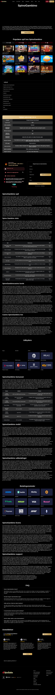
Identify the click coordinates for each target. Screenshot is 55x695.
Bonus (32, 1)
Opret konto (52, 1)
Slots (36, 1)
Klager (47, 678)
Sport (23, 1)
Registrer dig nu (27, 32)
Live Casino (18, 1)
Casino (13, 1)
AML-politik (35, 686)
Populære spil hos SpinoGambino (10, 85)
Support (34, 684)
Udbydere (5, 94)
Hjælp (34, 681)
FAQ (5, 110)
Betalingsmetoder (7, 103)
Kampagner (27, 1)
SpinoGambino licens (8, 105)
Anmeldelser (6, 112)
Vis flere (27, 657)
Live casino (21, 42)
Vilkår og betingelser (36, 675)
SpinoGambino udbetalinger (9, 101)
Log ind (47, 1)
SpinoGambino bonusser (8, 96)
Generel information (49, 675)
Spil (39, 1)
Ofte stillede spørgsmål (37, 687)
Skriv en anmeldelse (47, 637)
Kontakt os (35, 683)
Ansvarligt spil (35, 678)
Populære (8, 42)
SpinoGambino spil (7, 92)
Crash (34, 42)
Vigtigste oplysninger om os (9, 87)
